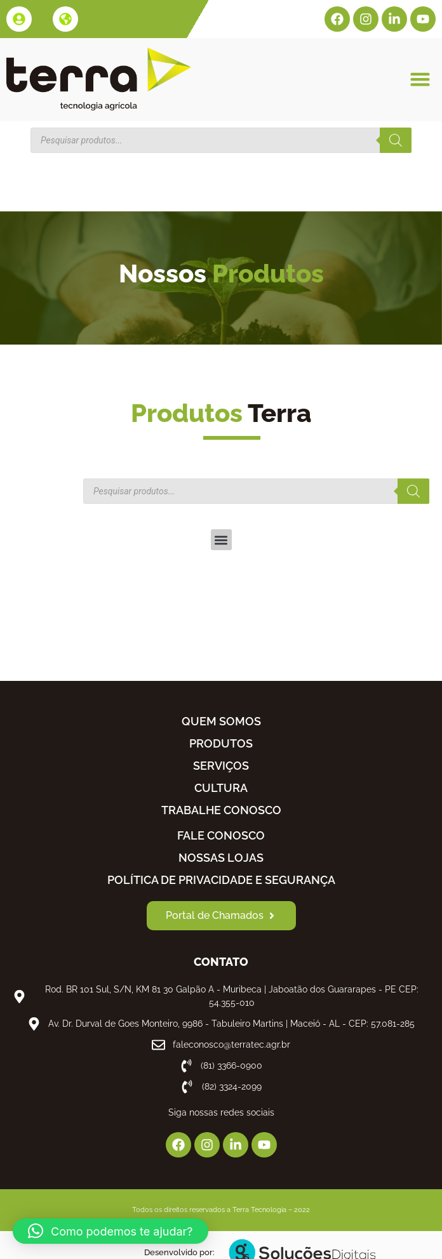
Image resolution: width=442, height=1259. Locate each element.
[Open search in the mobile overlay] (221, 140)
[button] (420, 79)
